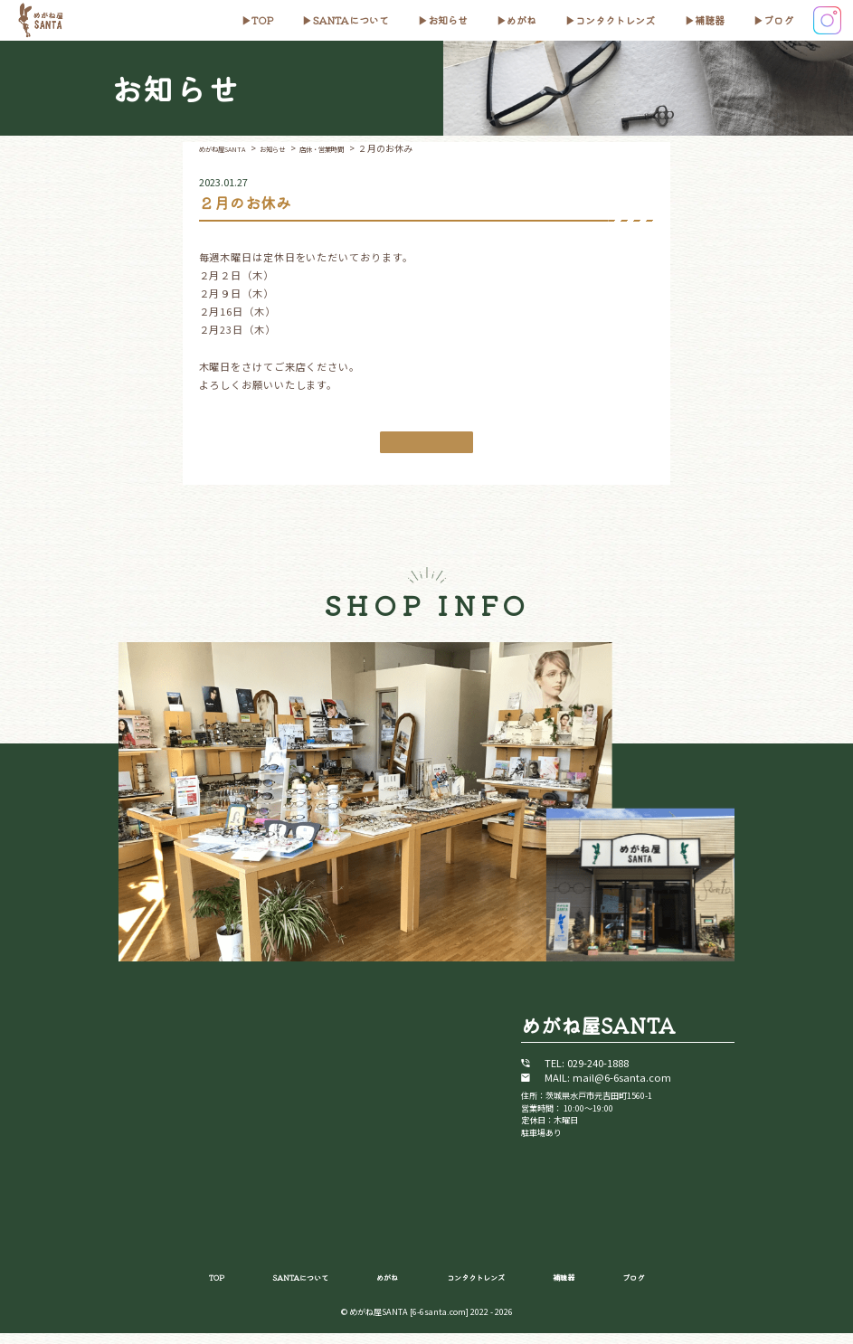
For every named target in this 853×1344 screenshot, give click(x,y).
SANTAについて (350, 20)
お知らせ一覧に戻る (426, 446)
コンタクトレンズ (615, 20)
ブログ (778, 20)
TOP (183, 1286)
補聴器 (710, 20)
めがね (521, 20)
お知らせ (448, 20)
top (262, 20)
